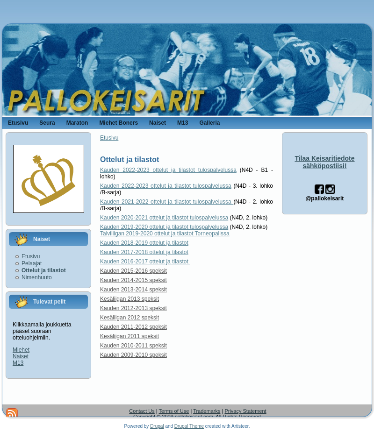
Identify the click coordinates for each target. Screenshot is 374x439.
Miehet (21, 350)
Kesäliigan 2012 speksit (129, 317)
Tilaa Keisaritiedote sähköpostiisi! (324, 162)
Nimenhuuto (37, 277)
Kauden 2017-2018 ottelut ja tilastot (144, 252)
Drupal (157, 426)
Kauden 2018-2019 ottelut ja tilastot (144, 243)
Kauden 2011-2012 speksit (133, 327)
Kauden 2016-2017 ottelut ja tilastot (145, 261)
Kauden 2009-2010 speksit (133, 355)
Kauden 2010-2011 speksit (133, 345)
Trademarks (206, 411)
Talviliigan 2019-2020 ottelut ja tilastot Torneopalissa (165, 233)
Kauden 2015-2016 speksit (133, 271)
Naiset (21, 356)
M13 (18, 363)
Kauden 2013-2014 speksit (133, 289)
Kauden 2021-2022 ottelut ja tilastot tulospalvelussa (166, 201)
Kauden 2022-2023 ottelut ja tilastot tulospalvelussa (168, 170)
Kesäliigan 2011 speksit (129, 336)
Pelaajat (32, 263)
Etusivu (31, 256)
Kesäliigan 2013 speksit (129, 299)
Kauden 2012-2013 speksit (133, 308)
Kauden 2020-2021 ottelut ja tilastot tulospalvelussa (164, 217)
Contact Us (141, 411)
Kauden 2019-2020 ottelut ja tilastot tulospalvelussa (164, 227)
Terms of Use (174, 411)
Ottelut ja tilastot (44, 270)
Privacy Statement (245, 411)
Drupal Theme (189, 426)
